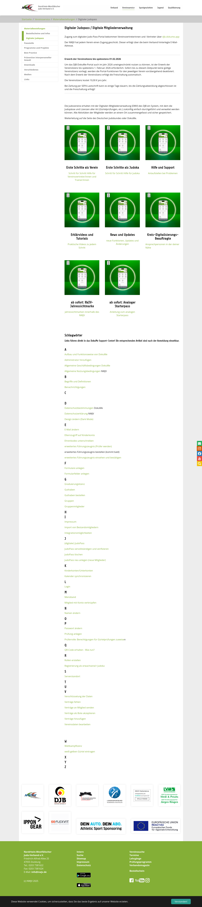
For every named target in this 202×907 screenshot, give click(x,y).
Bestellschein (136, 870)
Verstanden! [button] (181, 901)
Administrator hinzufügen (78, 359)
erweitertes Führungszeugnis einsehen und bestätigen (93, 457)
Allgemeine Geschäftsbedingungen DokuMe (88, 365)
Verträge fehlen (73, 701)
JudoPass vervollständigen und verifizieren (87, 548)
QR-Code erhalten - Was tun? (80, 649)
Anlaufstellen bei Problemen (163, 173)
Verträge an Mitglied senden (79, 707)
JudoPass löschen (74, 554)
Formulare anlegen (74, 468)
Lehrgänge (135, 858)
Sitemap (81, 858)
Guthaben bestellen (75, 495)
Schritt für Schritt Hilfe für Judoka (122, 173)
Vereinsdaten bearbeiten (77, 724)
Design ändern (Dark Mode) (79, 419)
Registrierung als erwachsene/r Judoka (85, 665)
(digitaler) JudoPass (74, 543)
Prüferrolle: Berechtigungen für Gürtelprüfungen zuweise (94, 639)
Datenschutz (84, 865)
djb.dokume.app (170, 36)
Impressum (70, 521)
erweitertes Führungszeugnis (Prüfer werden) (88, 446)
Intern (80, 851)
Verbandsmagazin (139, 865)
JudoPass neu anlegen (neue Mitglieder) (85, 560)
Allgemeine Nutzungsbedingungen (82, 371)
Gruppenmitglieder (74, 506)
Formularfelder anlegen (77, 473)
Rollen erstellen (73, 660)
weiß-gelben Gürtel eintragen (80, 751)
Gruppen (69, 500)
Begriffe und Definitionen (78, 381)
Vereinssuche (136, 851)
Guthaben (70, 489)
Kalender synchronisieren (78, 576)
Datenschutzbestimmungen (79, 408)
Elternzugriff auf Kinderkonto (80, 435)
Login (67, 586)
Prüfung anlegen (73, 633)
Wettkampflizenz (73, 745)
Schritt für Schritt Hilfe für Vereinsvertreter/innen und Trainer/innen (82, 177)
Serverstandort (72, 676)
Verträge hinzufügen (75, 718)
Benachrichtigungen (75, 387)
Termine (134, 855)
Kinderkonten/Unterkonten (79, 570)
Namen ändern (72, 613)
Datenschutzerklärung (76, 413)
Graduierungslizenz (75, 484)
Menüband (70, 597)
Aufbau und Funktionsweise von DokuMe (86, 354)
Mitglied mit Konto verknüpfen (80, 602)
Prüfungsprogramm (140, 861)
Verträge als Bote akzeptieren (80, 713)
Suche (80, 855)
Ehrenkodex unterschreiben (79, 440)
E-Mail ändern (72, 429)
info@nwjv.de (39, 872)
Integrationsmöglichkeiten (78, 532)
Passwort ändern (73, 628)
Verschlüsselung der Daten (78, 696)
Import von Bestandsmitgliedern (81, 527)
